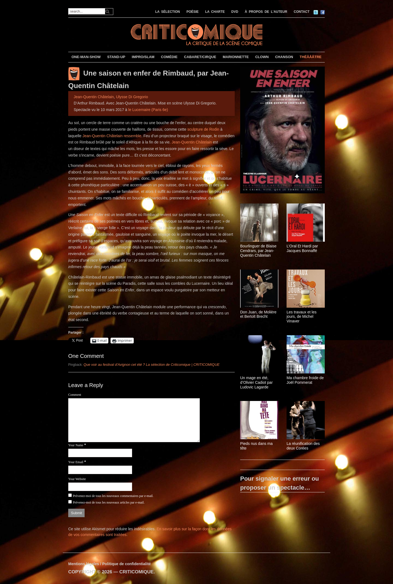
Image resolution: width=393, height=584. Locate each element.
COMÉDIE (169, 57)
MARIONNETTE (236, 57)
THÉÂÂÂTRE (310, 57)
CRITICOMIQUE (136, 571)
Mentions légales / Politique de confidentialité (109, 564)
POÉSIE (192, 12)
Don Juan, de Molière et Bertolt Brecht (258, 314)
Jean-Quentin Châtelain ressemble (111, 136)
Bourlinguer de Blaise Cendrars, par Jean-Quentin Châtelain (258, 250)
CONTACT (301, 12)
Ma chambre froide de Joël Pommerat (305, 380)
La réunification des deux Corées (303, 445)
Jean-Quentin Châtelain (94, 97)
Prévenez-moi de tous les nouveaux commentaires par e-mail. (113, 496)
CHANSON (284, 57)
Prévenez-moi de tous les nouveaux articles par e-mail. (109, 502)
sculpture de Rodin (203, 129)
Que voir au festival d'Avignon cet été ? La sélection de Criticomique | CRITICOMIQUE (151, 365)
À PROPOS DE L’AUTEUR (266, 12)
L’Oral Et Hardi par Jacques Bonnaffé (302, 248)
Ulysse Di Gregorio (132, 97)
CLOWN (262, 57)
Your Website (77, 479)
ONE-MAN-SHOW (86, 57)
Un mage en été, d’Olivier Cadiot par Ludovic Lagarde (256, 382)
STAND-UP (116, 57)
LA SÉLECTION (167, 12)
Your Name (75, 445)
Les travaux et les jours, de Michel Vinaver (302, 317)
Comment (74, 395)
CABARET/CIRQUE (200, 57)
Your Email (75, 462)
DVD (234, 12)
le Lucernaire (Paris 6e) (148, 109)
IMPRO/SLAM (143, 57)
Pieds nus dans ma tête (256, 445)
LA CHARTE (215, 12)
